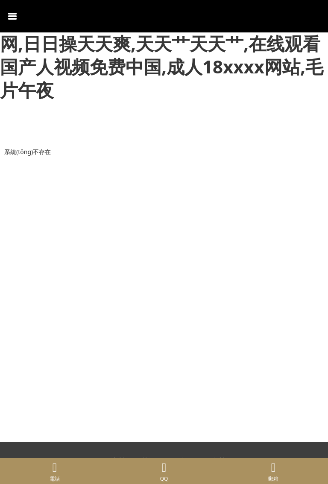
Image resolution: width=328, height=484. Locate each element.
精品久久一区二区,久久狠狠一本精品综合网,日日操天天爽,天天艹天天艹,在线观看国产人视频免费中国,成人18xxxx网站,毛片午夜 (164, 55)
